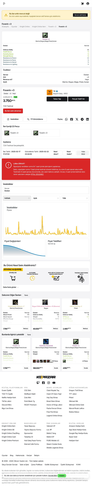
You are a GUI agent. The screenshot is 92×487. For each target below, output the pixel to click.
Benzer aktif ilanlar (80, 15)
